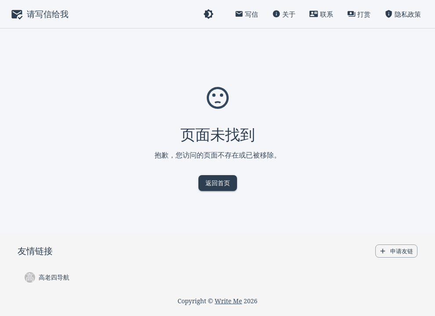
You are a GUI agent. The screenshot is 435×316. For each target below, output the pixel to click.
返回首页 (217, 183)
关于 (284, 14)
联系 (321, 14)
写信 (246, 14)
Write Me (228, 301)
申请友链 (396, 251)
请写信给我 (47, 14)
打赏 (359, 14)
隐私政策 (402, 14)
